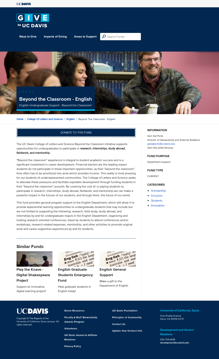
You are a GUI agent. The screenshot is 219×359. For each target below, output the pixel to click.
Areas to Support (85, 36)
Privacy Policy (72, 346)
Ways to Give (27, 36)
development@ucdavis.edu (174, 342)
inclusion (157, 195)
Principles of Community (126, 317)
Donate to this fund (76, 132)
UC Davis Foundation (124, 310)
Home (20, 119)
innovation (158, 205)
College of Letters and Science (45, 119)
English (70, 119)
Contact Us (118, 324)
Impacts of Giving (55, 36)
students (156, 200)
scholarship (158, 191)
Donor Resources (74, 310)
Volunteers (70, 328)
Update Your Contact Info (127, 330)
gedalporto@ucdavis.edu (161, 144)
